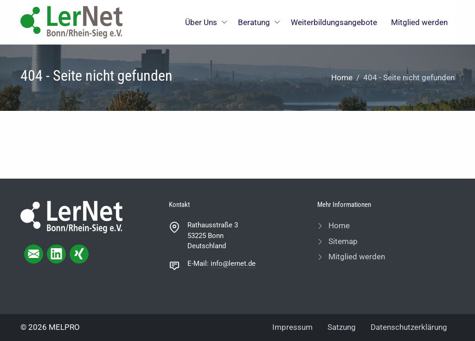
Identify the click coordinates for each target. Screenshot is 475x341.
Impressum (292, 327)
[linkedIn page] (56, 254)
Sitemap (342, 241)
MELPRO (64, 327)
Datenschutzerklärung (409, 327)
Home (342, 77)
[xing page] (79, 254)
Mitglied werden (419, 22)
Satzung (341, 327)
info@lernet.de (233, 263)
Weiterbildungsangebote (334, 22)
